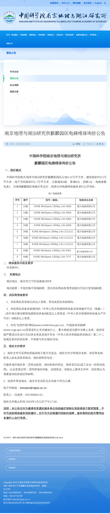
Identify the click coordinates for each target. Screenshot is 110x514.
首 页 (8, 35)
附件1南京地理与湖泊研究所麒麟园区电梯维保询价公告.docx (38, 438)
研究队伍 (51, 35)
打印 (78, 145)
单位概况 (15, 35)
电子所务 (86, 3)
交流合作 (60, 35)
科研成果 (42, 35)
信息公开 (9, 44)
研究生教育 (70, 35)
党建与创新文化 (82, 35)
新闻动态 (33, 35)
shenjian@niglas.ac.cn (33, 388)
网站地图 (73, 3)
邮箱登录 (49, 3)
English (98, 3)
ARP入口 (61, 3)
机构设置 (24, 35)
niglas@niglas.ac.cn (21, 500)
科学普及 (94, 35)
